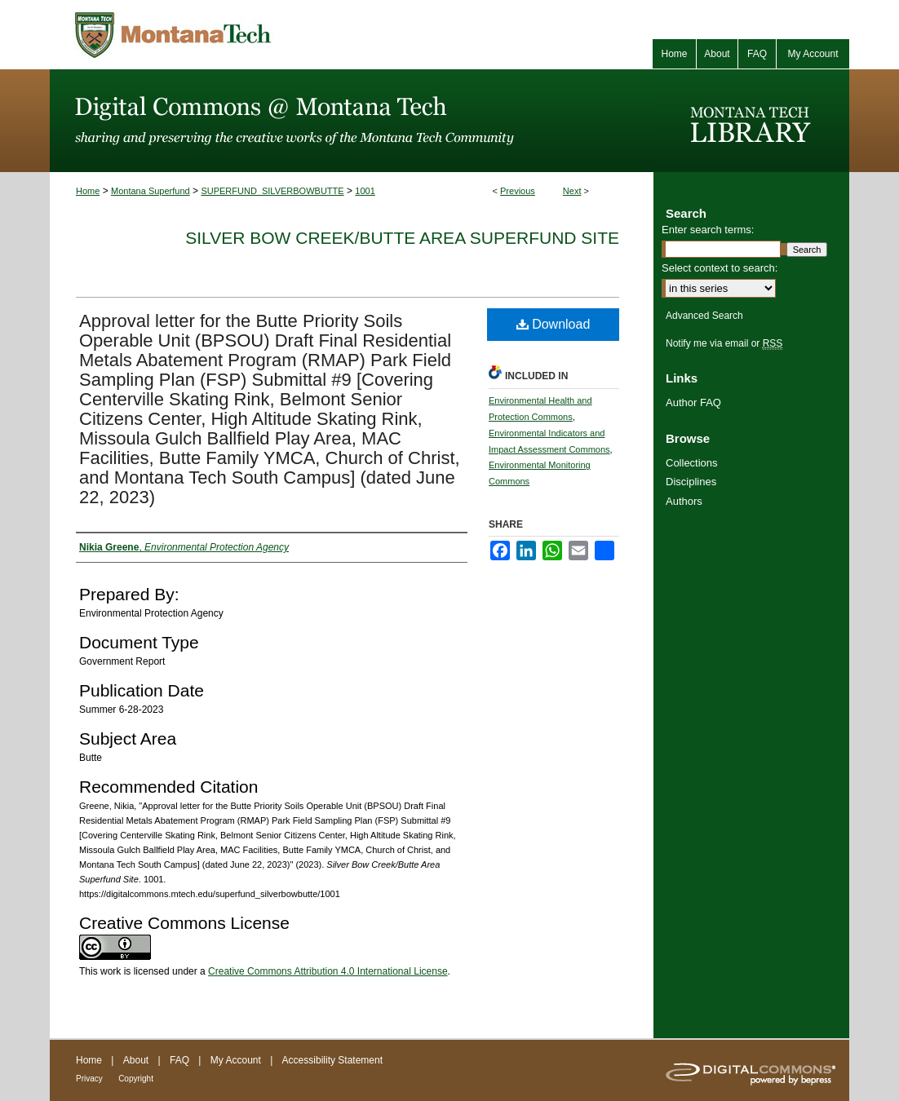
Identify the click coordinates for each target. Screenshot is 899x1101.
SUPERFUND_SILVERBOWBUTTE (272, 191)
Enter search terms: (708, 229)
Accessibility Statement (332, 1060)
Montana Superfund (150, 191)
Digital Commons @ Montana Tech (351, 120)
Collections (692, 463)
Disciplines (691, 481)
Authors (684, 501)
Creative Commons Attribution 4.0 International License (328, 971)
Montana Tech (245, 34)
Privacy (89, 1078)
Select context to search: (719, 268)
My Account (235, 1060)
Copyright (135, 1078)
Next (572, 191)
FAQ (179, 1060)
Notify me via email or (724, 343)
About (135, 1060)
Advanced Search (704, 315)
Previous (517, 191)
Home (88, 191)
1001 (364, 191)
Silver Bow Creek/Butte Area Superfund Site (402, 237)
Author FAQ (693, 402)
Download (553, 324)
